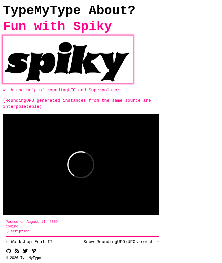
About (108, 11)
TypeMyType (42, 11)
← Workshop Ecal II (29, 242)
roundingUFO (61, 90)
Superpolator (104, 90)
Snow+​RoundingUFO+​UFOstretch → (121, 242)
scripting (20, 231)
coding (12, 226)
